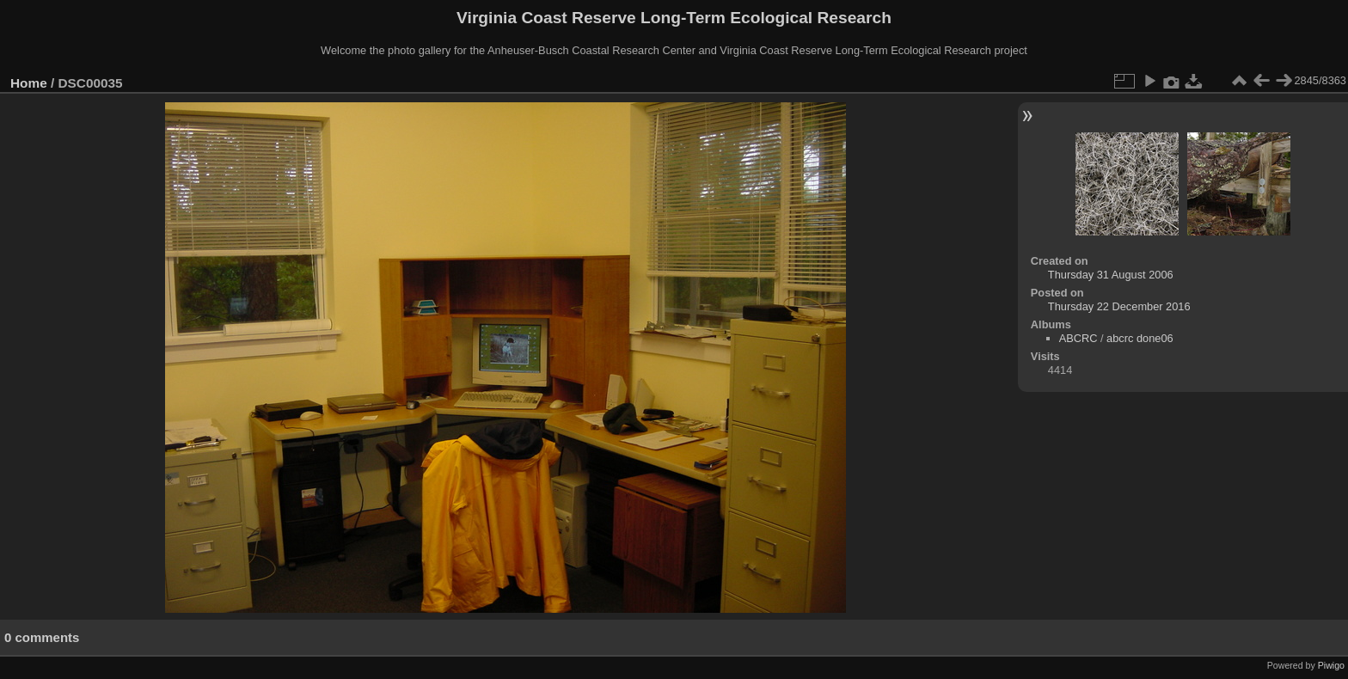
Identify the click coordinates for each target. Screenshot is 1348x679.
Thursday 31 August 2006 (1110, 274)
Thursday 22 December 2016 (1119, 306)
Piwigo (1331, 665)
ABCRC (1078, 338)
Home (28, 83)
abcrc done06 (1139, 338)
